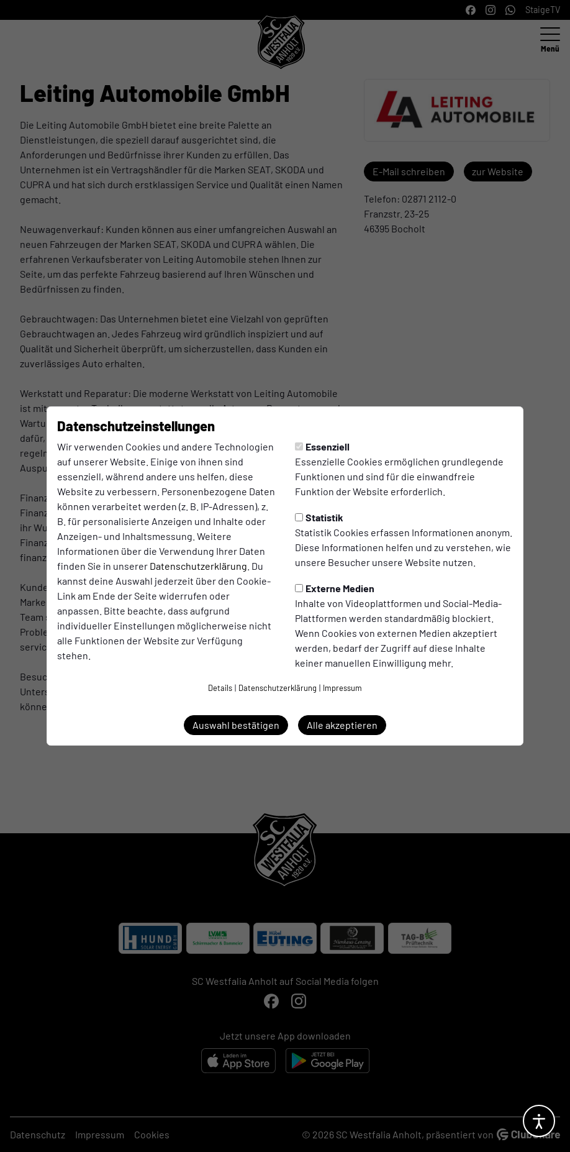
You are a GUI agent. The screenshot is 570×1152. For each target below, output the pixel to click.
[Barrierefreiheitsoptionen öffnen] (539, 1121)
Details (220, 688)
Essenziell (322, 446)
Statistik (319, 517)
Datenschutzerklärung (198, 566)
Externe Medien (334, 588)
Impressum (342, 688)
